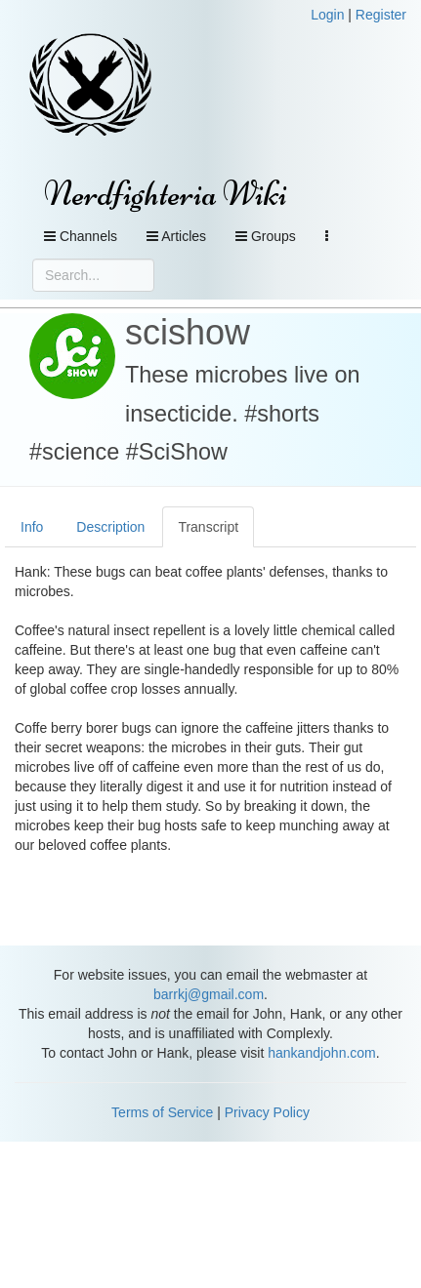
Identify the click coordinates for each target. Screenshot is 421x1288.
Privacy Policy (267, 1112)
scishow (187, 332)
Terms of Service (162, 1112)
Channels (80, 236)
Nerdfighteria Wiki (165, 194)
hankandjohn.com (322, 1053)
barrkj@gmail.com (208, 994)
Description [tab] (110, 527)
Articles (176, 236)
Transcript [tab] (208, 527)
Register (381, 14)
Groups (265, 236)
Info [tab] (32, 527)
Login (327, 14)
